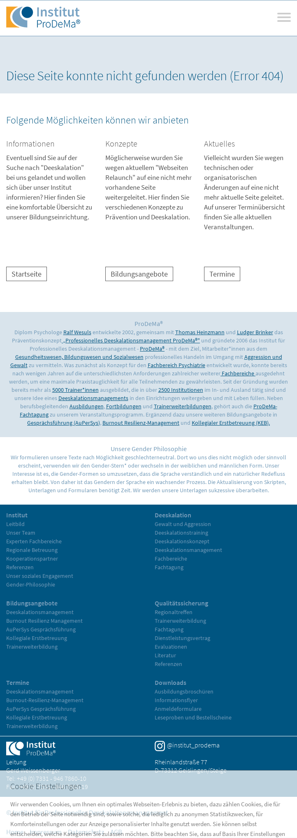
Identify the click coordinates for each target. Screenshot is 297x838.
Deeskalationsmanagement (188, 550)
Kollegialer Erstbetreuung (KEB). (231, 422)
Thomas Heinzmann (200, 332)
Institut (17, 515)
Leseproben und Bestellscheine (193, 717)
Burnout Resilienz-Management (140, 422)
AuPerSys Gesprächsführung (41, 629)
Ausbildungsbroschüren (184, 691)
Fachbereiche (237, 373)
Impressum (46, 831)
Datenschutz (86, 831)
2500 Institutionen (180, 389)
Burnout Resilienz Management (44, 620)
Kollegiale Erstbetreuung (36, 638)
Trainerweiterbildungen (182, 406)
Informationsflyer (176, 700)
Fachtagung (169, 567)
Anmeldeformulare (178, 708)
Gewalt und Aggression (183, 524)
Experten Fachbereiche (34, 541)
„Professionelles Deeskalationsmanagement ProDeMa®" (131, 340)
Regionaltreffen (174, 612)
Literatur (165, 655)
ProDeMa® (152, 348)
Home (14, 831)
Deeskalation (173, 515)
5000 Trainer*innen (75, 389)
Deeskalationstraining (181, 532)
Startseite (27, 274)
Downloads (170, 682)
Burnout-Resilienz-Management (45, 700)
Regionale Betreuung (32, 550)
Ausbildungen (87, 406)
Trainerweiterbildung (32, 646)
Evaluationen (171, 646)
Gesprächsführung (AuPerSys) (63, 422)
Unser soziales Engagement (39, 576)
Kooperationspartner (32, 558)
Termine (222, 274)
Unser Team (20, 532)
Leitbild (15, 524)
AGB (116, 831)
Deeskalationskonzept (182, 541)
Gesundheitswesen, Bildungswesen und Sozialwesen (79, 357)
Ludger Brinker (255, 332)
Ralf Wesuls (77, 332)
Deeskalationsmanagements (93, 398)
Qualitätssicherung (181, 603)
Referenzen (20, 567)
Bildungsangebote (139, 274)
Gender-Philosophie (30, 584)
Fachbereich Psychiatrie (176, 365)
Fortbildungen (124, 406)
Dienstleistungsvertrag (182, 638)
